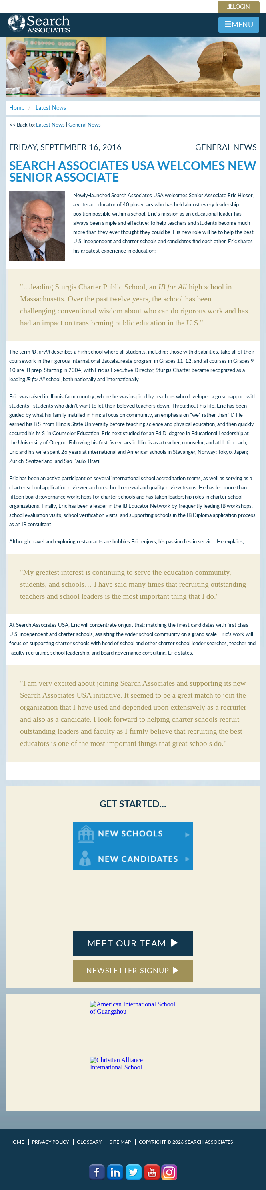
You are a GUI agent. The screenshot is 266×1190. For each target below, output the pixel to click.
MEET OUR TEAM (133, 942)
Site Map (120, 1142)
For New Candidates (98, 850)
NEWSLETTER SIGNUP (133, 970)
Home (16, 1142)
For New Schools (94, 825)
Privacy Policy (50, 1142)
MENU (238, 24)
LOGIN (238, 6)
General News (84, 124)
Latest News (50, 124)
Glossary (89, 1142)
